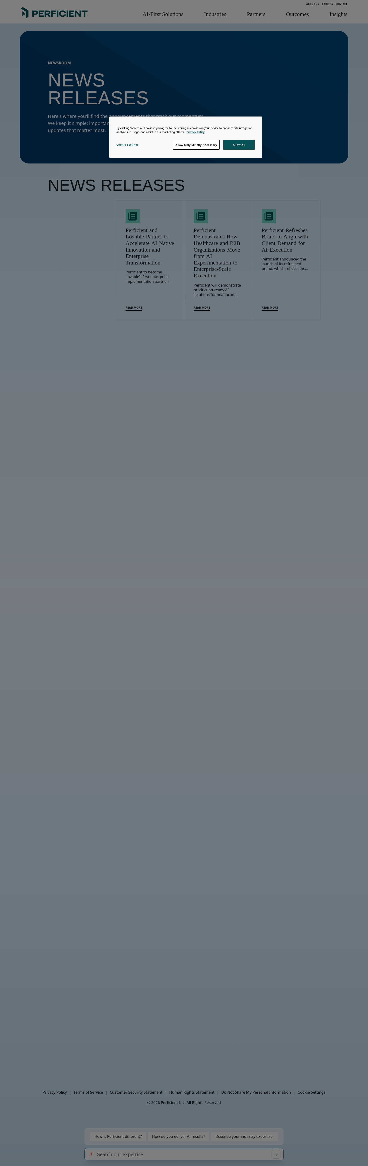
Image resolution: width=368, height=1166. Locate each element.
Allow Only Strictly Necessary (196, 145)
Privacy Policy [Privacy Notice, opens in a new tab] (196, 132)
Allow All (239, 145)
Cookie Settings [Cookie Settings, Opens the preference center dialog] (127, 144)
